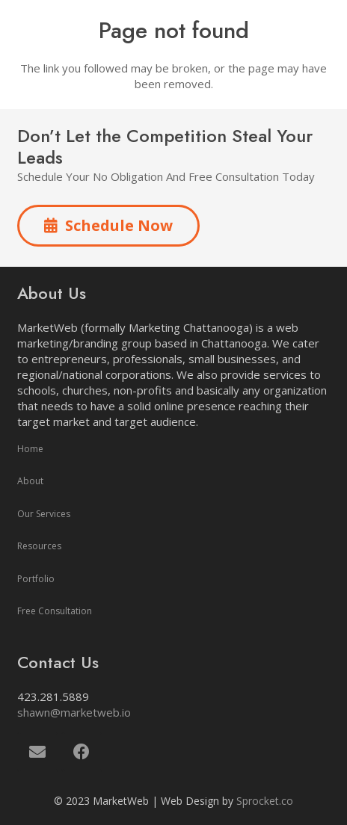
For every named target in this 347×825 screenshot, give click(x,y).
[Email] (37, 752)
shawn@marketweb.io (74, 712)
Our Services (43, 513)
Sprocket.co (264, 801)
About (30, 481)
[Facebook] (81, 752)
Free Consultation (54, 611)
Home (30, 448)
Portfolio (36, 578)
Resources (39, 546)
